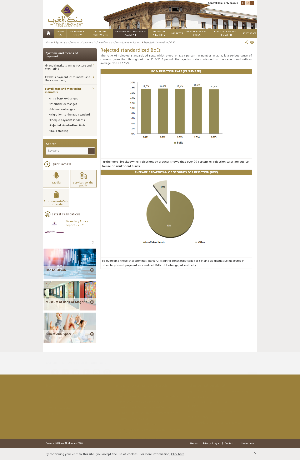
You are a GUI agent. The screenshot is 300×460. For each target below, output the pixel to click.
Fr (243, 2)
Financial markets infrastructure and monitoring (68, 67)
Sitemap (194, 443)
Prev (92, 242)
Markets (177, 33)
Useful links (247, 443)
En (247, 2)
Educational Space (59, 334)
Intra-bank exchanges (64, 98)
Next (93, 242)
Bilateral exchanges (62, 109)
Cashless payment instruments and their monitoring (67, 79)
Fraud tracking (59, 131)
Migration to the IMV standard (70, 114)
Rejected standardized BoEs (67, 125)
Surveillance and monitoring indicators (118, 42)
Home (48, 42)
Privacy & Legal (211, 443)
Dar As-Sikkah (56, 269)
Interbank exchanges (63, 104)
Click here (177, 453)
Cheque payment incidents (67, 120)
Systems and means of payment (74, 42)
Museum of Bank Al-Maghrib (66, 302)
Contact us (230, 443)
